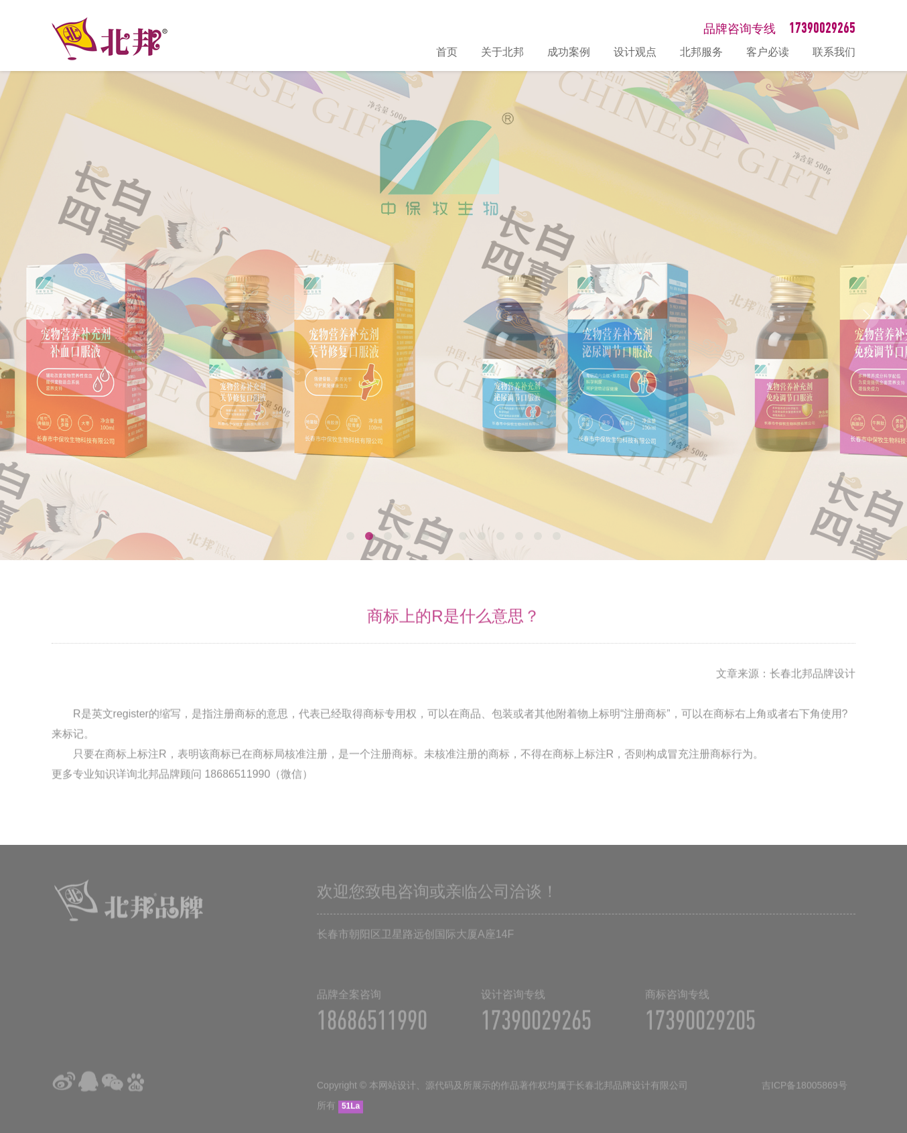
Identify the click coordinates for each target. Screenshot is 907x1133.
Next (866, 315)
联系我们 (834, 52)
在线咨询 (890, 979)
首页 (447, 52)
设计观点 (635, 52)
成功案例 (568, 52)
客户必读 (767, 52)
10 (519, 536)
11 (538, 536)
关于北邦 (502, 52)
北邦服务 (701, 52)
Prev (40, 315)
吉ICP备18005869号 (804, 1093)
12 (557, 536)
